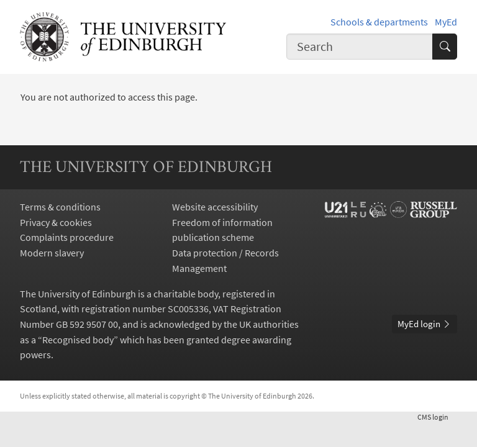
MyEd (446, 22)
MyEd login (425, 324)
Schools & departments (379, 22)
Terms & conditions (60, 207)
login (437, 417)
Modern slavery (52, 252)
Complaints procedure (67, 237)
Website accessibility (215, 207)
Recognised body (78, 339)
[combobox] (359, 46)
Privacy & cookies (56, 222)
